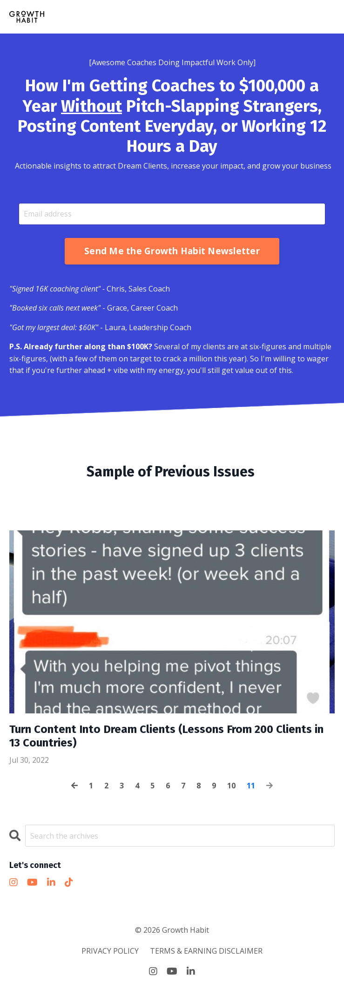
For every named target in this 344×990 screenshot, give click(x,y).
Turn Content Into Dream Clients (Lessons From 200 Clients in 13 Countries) (166, 736)
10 (231, 785)
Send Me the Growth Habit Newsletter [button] (172, 250)
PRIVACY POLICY (110, 951)
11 (251, 785)
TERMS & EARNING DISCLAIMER (206, 951)
